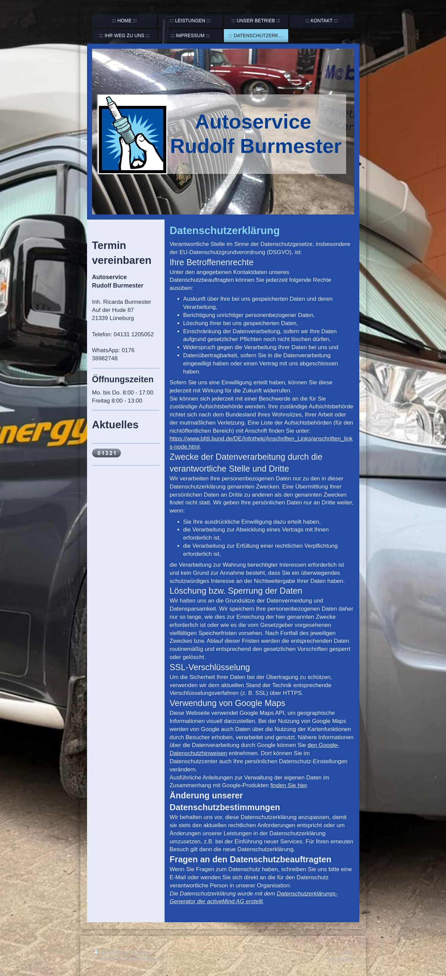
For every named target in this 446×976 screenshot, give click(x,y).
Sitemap (141, 952)
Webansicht (340, 959)
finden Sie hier (288, 785)
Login (346, 952)
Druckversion (112, 952)
